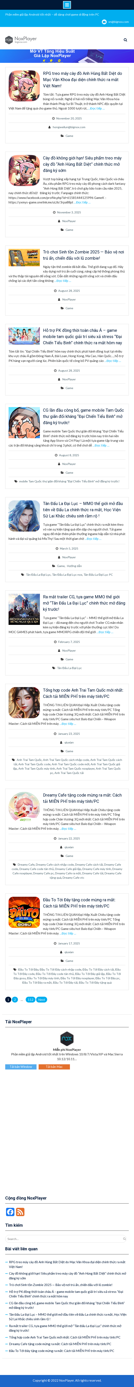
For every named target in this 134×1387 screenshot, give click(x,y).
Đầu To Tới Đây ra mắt (37, 982)
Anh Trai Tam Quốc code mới (70, 764)
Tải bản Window (21, 1066)
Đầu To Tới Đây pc (107, 978)
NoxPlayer (69, 221)
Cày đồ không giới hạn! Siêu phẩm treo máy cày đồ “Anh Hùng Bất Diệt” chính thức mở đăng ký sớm (82, 164)
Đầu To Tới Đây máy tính (43, 978)
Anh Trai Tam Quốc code (34, 764)
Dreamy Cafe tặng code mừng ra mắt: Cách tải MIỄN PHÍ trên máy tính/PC (60, 1344)
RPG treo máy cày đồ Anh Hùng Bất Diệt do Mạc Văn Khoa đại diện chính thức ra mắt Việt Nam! (82, 79)
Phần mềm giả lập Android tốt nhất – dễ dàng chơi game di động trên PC (52, 14)
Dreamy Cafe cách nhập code (55, 864)
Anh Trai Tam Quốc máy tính (36, 768)
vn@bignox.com (118, 21)
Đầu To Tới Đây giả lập (90, 974)
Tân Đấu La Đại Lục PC (98, 574)
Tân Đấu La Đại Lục (38, 574)
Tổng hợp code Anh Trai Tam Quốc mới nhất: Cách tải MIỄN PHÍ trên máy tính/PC (64, 1337)
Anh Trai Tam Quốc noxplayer (75, 768)
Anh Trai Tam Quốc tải (69, 773)
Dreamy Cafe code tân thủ (36, 869)
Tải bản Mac (54, 1066)
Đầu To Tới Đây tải (65, 982)
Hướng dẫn (74, 566)
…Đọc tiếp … (96, 108)
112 (30, 999)
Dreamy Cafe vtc (73, 877)
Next (41, 999)
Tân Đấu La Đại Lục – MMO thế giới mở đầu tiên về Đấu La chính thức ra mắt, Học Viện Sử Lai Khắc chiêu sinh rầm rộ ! (83, 509)
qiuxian (69, 742)
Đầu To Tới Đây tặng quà (95, 982)
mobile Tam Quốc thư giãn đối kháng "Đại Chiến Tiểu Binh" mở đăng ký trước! (69, 481)
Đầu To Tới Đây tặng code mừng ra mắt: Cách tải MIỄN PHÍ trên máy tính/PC (61, 1351)
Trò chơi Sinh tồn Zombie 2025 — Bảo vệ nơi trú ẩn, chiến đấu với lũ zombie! (61, 1285)
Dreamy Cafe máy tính (96, 869)
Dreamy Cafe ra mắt (68, 873)
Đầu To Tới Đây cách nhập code (60, 969)
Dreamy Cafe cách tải (89, 864)
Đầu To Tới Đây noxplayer (77, 978)
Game (69, 135)
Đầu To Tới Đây (28, 969)
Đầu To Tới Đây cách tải (98, 969)
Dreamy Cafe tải (92, 873)
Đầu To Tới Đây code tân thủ (55, 974)
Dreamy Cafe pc (43, 873)
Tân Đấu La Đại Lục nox (67, 574)
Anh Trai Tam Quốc (29, 760)
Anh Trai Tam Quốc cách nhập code (66, 760)
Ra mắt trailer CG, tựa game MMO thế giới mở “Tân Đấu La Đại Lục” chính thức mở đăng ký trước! (84, 603)
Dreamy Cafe (26, 864)
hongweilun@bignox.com (69, 127)
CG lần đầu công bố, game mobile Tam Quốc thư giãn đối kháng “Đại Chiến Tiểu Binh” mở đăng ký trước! (83, 416)
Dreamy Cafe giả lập (68, 869)
